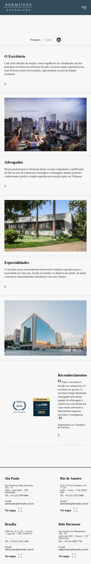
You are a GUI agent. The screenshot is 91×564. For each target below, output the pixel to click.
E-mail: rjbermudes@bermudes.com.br (74, 502)
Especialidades (16, 262)
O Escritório (14, 56)
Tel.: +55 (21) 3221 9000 (72, 495)
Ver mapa (13, 510)
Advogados (13, 162)
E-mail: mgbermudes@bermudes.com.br (74, 548)
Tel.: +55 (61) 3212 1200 (16, 541)
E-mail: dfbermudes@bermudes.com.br (19, 548)
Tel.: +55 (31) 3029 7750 (70, 541)
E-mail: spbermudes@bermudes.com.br (19, 502)
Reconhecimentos (72, 375)
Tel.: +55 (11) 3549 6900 (16, 495)
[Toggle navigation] (84, 7)
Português (35, 39)
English (48, 39)
